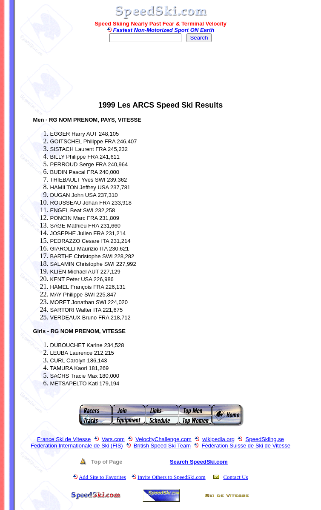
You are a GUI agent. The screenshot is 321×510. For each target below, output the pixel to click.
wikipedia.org (218, 439)
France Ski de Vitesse (64, 439)
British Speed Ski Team (162, 445)
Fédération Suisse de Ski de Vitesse (245, 445)
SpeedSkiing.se (265, 439)
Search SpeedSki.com (199, 462)
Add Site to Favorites (102, 477)
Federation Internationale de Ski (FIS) (77, 445)
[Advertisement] (160, 75)
